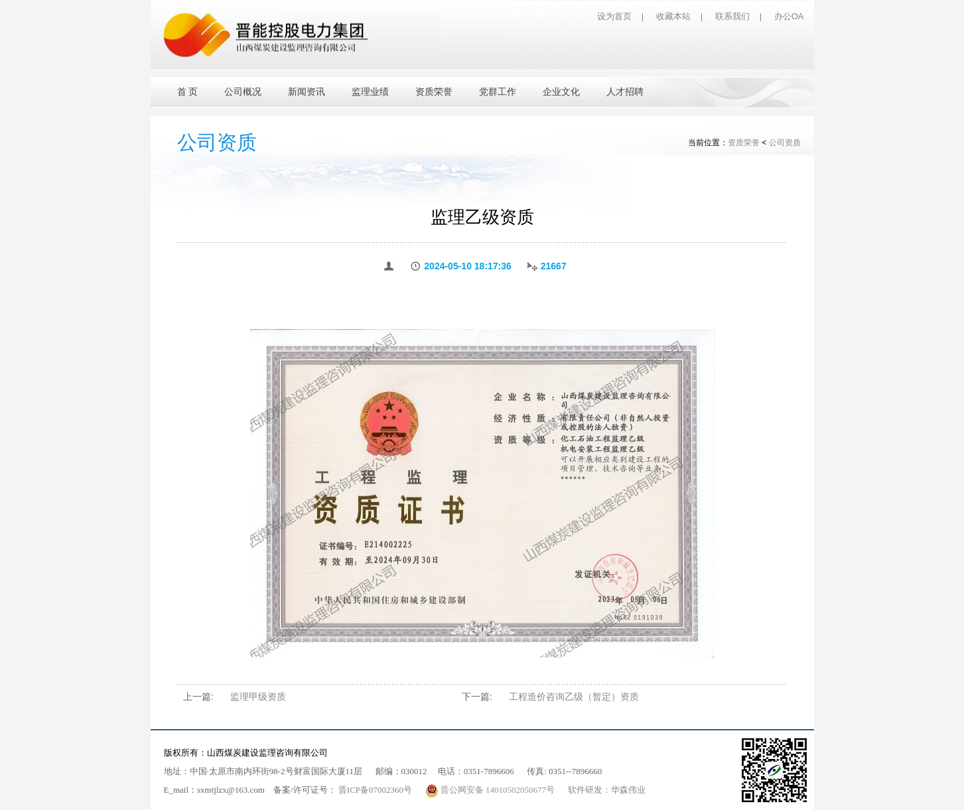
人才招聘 (625, 92)
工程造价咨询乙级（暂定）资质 (574, 696)
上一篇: (198, 696)
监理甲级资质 (258, 696)
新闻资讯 (306, 92)
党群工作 (497, 92)
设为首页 (614, 16)
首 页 (187, 92)
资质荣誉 (433, 92)
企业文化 (561, 92)
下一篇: (477, 696)
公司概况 (242, 92)
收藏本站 (673, 16)
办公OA (789, 16)
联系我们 (732, 16)
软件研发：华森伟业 (607, 790)
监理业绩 (370, 92)
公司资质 (785, 142)
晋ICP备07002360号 (375, 790)
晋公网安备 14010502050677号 (491, 790)
